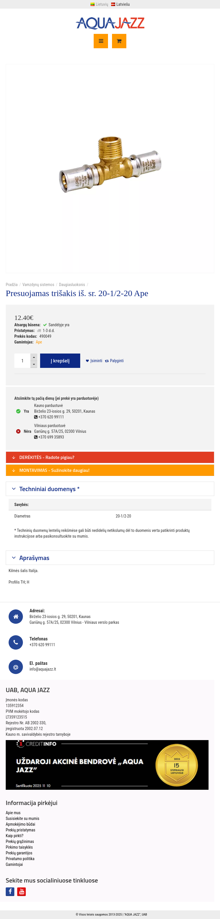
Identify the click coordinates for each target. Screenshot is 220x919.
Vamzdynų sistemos (38, 284)
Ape (39, 342)
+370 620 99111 (42, 644)
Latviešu (120, 4)
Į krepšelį (60, 360)
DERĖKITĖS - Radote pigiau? (42, 457)
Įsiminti (96, 360)
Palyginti (117, 360)
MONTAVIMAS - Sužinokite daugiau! (50, 470)
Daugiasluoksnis (72, 284)
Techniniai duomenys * (49, 489)
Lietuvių (99, 4)
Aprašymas (34, 558)
